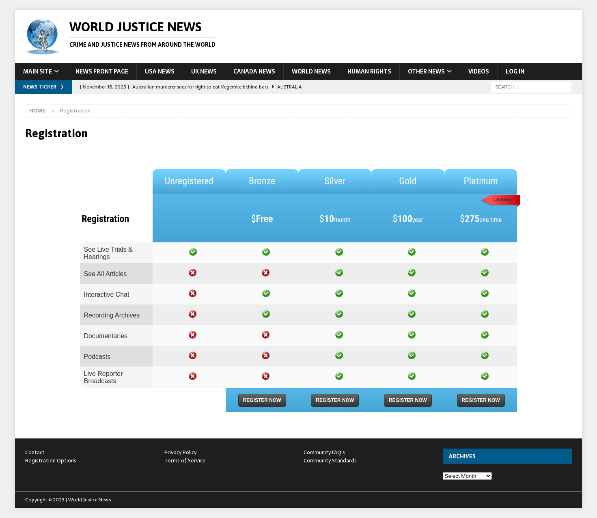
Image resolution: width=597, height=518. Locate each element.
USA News (160, 71)
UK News (204, 71)
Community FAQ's (324, 452)
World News (311, 71)
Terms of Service (185, 460)
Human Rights (369, 71)
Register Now (262, 400)
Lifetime (502, 200)
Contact (35, 452)
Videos (478, 71)
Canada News (254, 71)
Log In (515, 71)
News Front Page (101, 71)
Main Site (37, 71)
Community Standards (330, 460)
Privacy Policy (180, 452)
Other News (426, 71)
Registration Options (50, 460)
